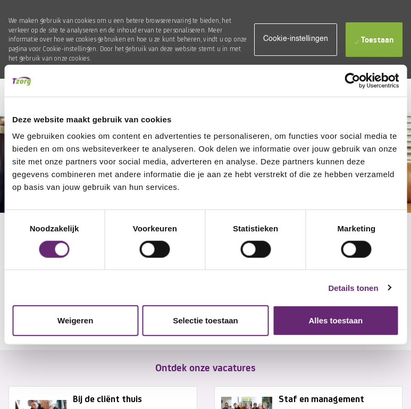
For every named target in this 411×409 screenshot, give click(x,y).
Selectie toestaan (205, 320)
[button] (295, 39)
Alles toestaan (335, 320)
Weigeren (75, 320)
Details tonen (353, 287)
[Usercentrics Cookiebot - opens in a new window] (352, 80)
